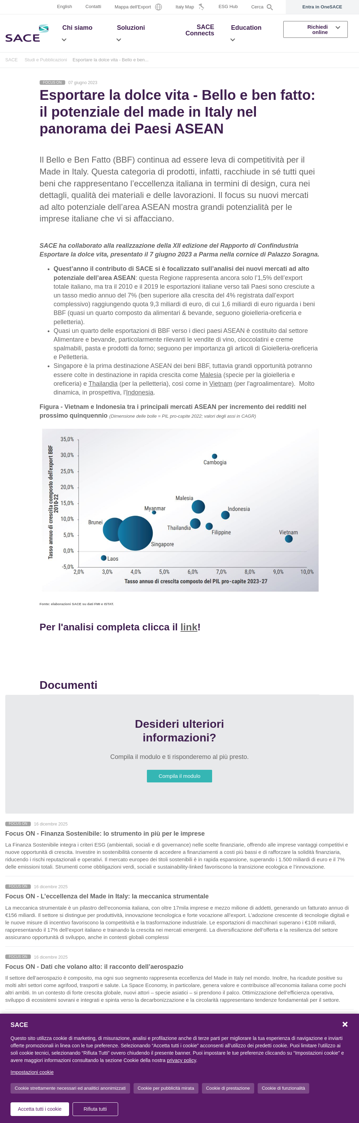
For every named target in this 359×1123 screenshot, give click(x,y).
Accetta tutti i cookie (40, 1109)
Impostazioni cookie (32, 1072)
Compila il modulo (179, 776)
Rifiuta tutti (95, 1109)
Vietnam (220, 383)
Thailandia (103, 383)
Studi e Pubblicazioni (46, 59)
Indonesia (139, 392)
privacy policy (181, 1060)
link (189, 627)
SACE (11, 59)
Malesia (211, 374)
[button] (64, 40)
